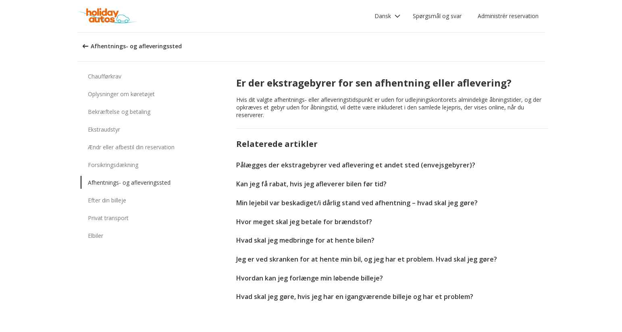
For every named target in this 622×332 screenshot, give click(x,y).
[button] (387, 16)
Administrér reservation (508, 16)
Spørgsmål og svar (437, 16)
